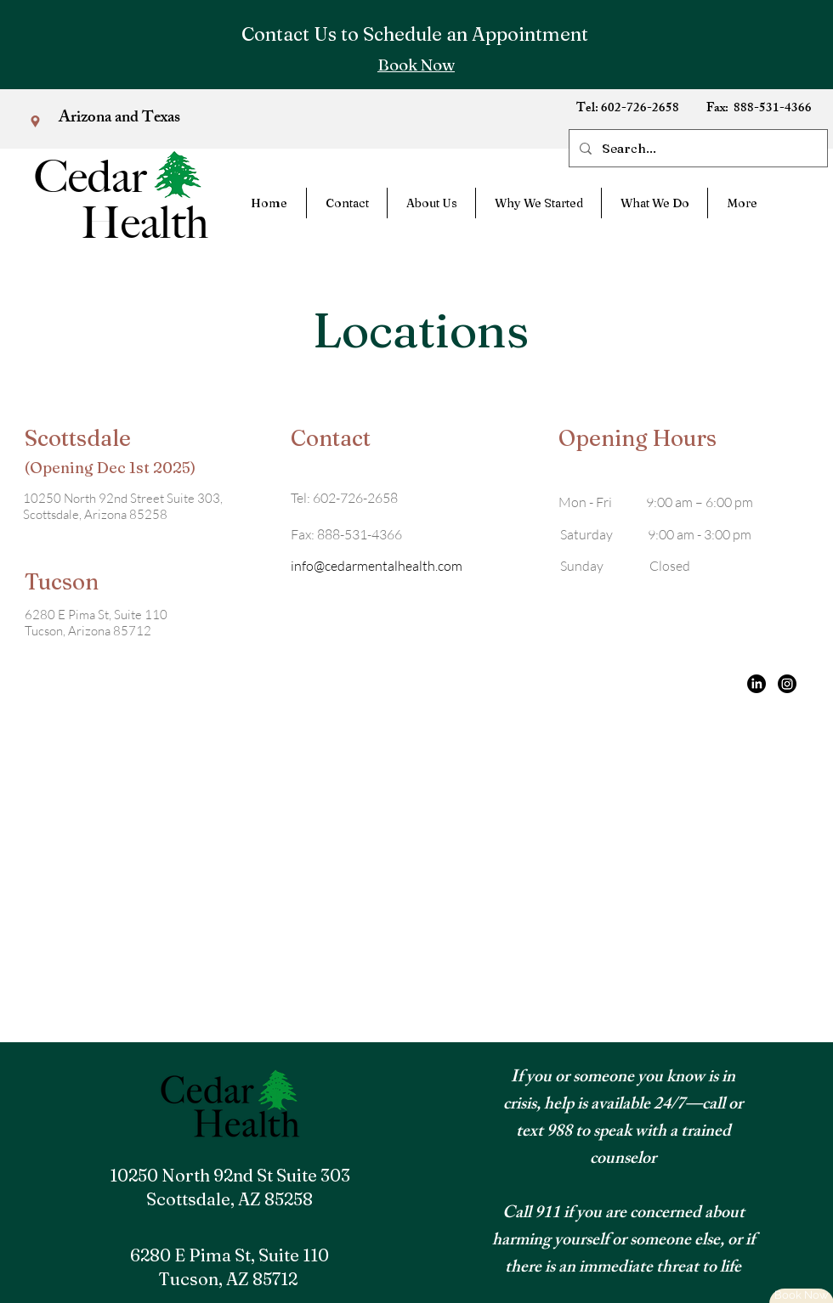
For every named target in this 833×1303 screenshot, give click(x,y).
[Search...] (696, 148)
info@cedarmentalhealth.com (376, 565)
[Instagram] (787, 683)
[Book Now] (416, 64)
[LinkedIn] (756, 683)
